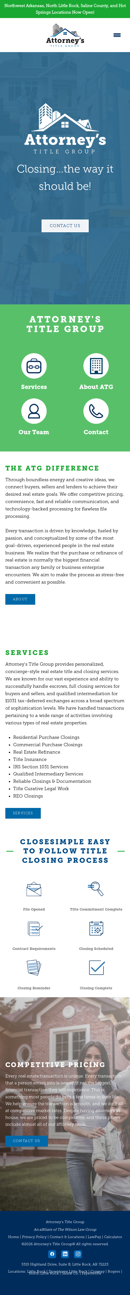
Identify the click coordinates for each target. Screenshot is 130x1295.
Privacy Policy (34, 1237)
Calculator (113, 1237)
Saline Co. (70, 1273)
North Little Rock (44, 1273)
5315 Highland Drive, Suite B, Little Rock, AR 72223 (65, 1264)
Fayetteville (91, 1273)
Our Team (33, 432)
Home (14, 1237)
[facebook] (52, 1254)
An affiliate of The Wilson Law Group (65, 1229)
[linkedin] (65, 1254)
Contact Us (65, 226)
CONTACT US (26, 1141)
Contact (96, 432)
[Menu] (117, 35)
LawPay (94, 1237)
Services (34, 387)
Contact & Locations (67, 1237)
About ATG (96, 387)
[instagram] (78, 1254)
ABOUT (20, 599)
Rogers (114, 1271)
